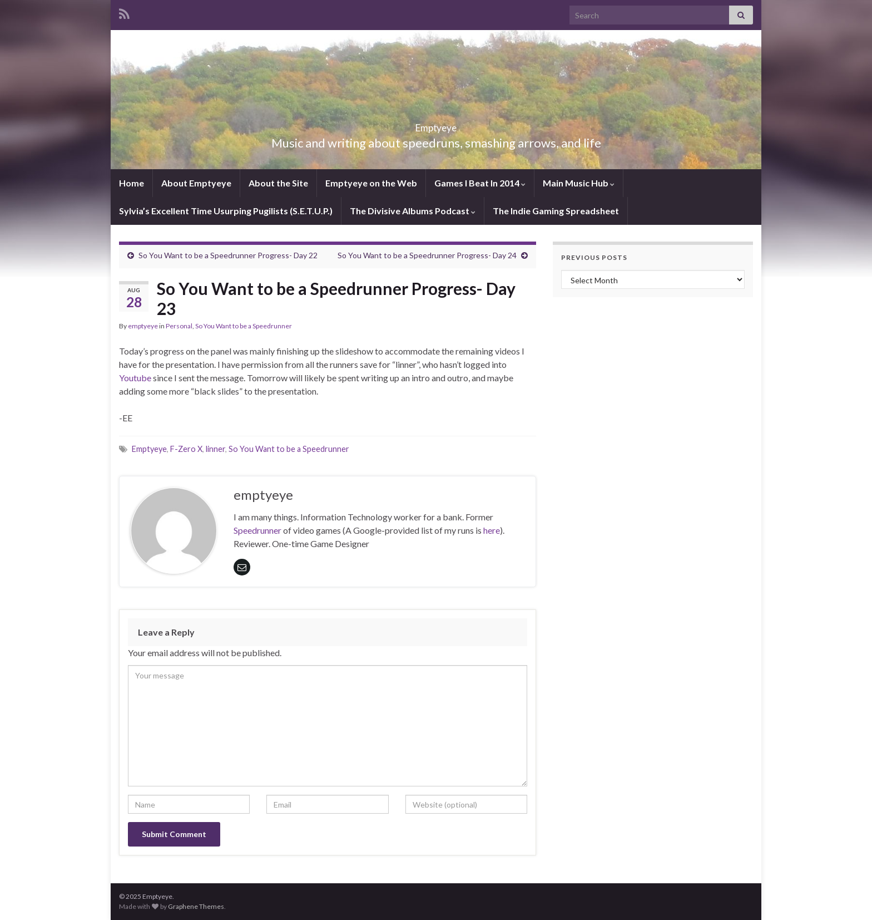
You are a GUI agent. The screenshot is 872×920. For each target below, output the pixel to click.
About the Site (278, 183)
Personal (179, 326)
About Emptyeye (196, 183)
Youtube (135, 377)
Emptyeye (436, 124)
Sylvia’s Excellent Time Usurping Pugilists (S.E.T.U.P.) (226, 210)
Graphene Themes (196, 906)
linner (215, 449)
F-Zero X (186, 449)
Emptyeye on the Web (371, 183)
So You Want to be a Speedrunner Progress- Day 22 (228, 255)
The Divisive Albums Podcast (412, 210)
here (491, 530)
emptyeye (143, 326)
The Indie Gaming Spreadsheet (556, 210)
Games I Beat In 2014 (480, 183)
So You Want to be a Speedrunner (243, 326)
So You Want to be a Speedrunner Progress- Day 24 (427, 255)
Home (131, 183)
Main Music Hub (579, 183)
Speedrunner (257, 530)
